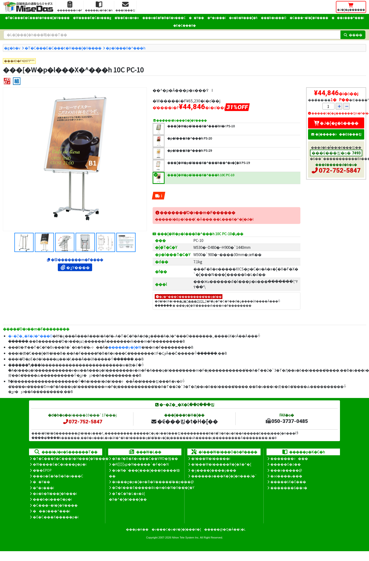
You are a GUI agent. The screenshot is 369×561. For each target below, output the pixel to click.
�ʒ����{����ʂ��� (213, 470)
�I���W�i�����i (210, 458)
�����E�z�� (285, 464)
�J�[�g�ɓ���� (336, 123)
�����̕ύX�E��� (288, 481)
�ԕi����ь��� (286, 475)
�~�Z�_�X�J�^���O (30, 335)
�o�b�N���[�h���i (55, 493)
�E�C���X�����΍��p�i (55, 516)
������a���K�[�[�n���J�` (224, 475)
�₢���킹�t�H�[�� (184, 421)
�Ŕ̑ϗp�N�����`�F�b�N (140, 464)
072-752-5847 (340, 170)
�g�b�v (12, 47)
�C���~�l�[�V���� (309, 18)
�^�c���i (216, 18)
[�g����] (16, 81)
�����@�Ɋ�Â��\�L (224, 529)
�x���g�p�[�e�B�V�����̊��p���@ (153, 481)
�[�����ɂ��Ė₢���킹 (336, 134)
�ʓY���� (75, 267)
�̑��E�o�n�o (126, 18)
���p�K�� (137, 529)
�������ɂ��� (289, 458)
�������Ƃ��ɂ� (288, 487)
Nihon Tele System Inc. (185, 537)
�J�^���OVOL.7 (193, 301)
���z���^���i (348, 18)
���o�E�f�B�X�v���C (163, 18)
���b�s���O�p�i (52, 499)
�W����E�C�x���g (92, 18)
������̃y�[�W (124, 347)
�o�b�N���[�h (243, 18)
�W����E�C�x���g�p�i (59, 464)
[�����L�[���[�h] (172, 34)
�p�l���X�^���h (125, 47)
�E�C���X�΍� (184, 25)
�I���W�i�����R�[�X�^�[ (221, 464)
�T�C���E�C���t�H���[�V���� (37, 18)
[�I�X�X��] (7, 81)
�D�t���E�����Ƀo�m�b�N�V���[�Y (153, 487)
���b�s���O (273, 18)
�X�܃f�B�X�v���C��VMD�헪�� (145, 458)
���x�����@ (286, 470)
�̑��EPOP (42, 470)
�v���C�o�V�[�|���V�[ (176, 529)
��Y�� (196, 18)
